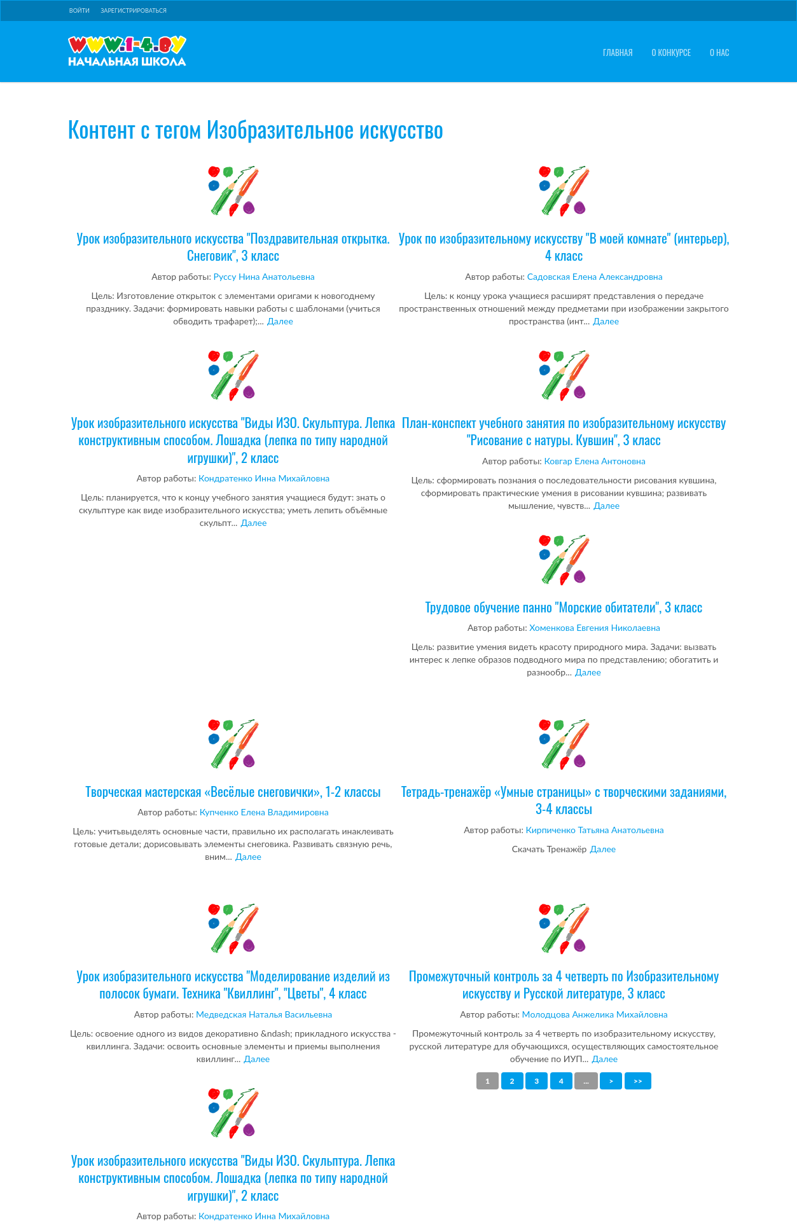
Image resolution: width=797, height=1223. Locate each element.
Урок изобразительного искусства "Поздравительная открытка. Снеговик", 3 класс (233, 213)
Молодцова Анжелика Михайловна (595, 1014)
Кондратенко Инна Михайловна (263, 478)
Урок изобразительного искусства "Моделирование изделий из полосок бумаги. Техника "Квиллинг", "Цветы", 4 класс (233, 951)
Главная (618, 52)
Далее (280, 320)
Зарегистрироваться (133, 10)
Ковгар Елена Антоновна (595, 460)
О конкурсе (671, 52)
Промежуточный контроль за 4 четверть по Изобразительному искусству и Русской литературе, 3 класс (564, 951)
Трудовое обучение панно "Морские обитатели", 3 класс (564, 574)
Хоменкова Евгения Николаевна (594, 627)
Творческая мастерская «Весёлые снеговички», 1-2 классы (233, 758)
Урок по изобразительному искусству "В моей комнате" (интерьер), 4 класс (564, 213)
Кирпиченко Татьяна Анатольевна (595, 829)
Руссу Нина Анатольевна (264, 276)
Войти (79, 10)
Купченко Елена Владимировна (264, 811)
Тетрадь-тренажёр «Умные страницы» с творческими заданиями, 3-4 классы (564, 766)
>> (638, 1081)
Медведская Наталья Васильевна (264, 1014)
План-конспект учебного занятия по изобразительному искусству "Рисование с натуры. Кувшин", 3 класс (564, 397)
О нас (719, 52)
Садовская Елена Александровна (595, 276)
